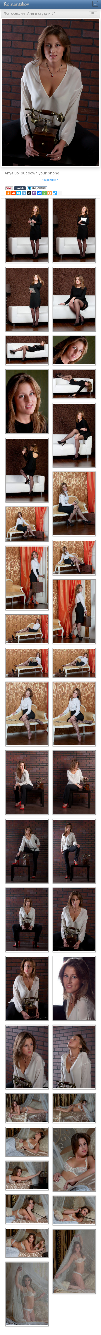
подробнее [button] (50, 179)
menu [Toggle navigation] (95, 4)
